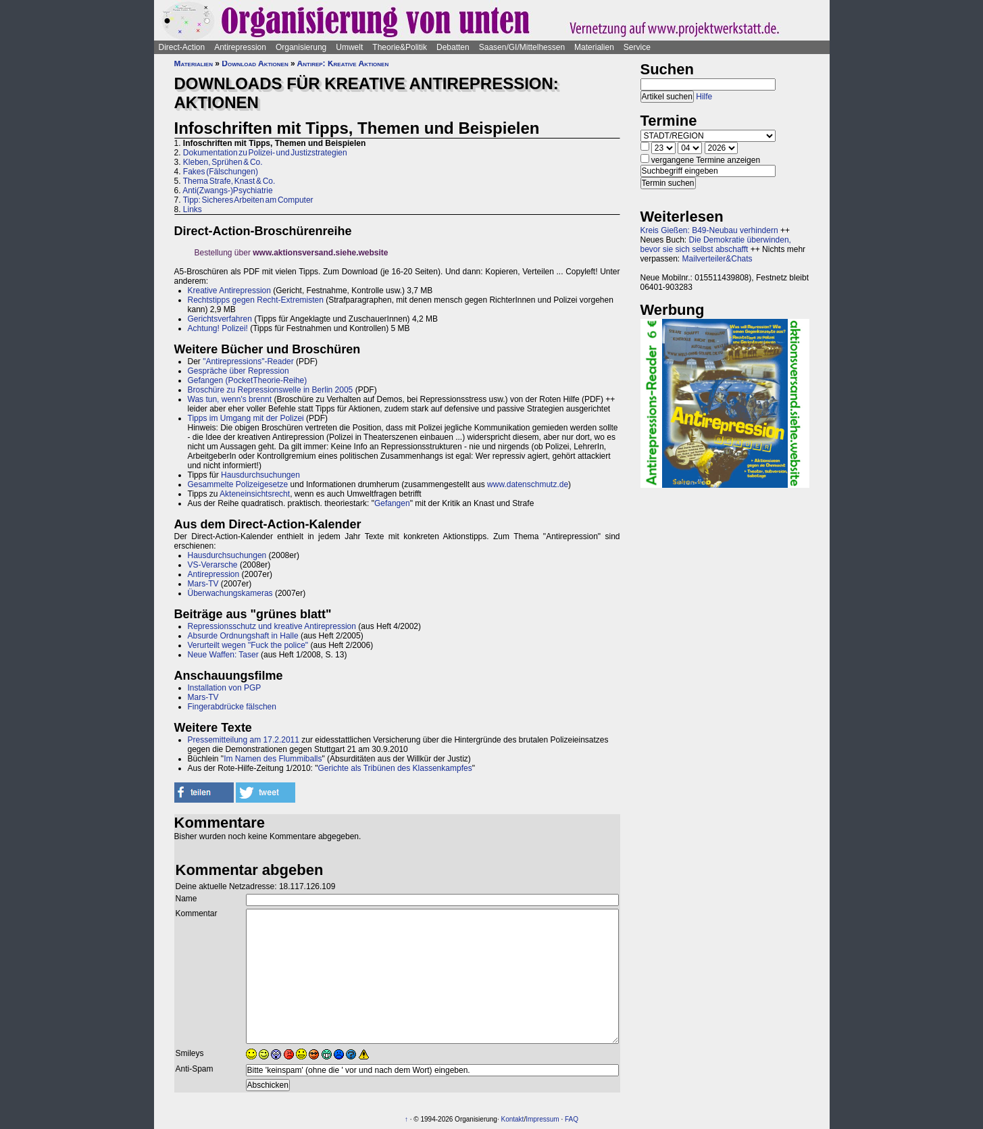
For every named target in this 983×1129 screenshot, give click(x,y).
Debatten (453, 47)
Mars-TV (203, 583)
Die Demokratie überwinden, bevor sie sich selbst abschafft (715, 244)
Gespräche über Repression (238, 371)
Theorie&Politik (399, 47)
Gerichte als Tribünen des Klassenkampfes (395, 768)
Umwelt (349, 47)
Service (637, 47)
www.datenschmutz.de (527, 484)
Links (192, 209)
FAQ (571, 1119)
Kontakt (512, 1119)
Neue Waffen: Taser (223, 654)
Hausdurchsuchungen (260, 475)
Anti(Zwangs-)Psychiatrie (227, 190)
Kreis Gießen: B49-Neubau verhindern (709, 230)
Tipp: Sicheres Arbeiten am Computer (248, 200)
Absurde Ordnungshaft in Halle (243, 636)
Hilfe (704, 96)
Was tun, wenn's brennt (230, 399)
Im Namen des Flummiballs (273, 758)
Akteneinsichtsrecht (255, 494)
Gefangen (392, 503)
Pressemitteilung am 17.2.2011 (243, 740)
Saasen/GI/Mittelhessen (522, 47)
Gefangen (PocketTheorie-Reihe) (247, 380)
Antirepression (240, 47)
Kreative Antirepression (229, 290)
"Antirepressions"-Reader (248, 361)
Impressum (542, 1119)
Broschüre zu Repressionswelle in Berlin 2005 (270, 390)
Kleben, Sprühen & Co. (223, 162)
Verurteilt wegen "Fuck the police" (248, 645)
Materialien (594, 47)
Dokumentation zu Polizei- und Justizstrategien (265, 152)
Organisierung (301, 47)
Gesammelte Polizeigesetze (238, 484)
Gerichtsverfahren (220, 319)
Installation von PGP (224, 688)
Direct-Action (182, 47)
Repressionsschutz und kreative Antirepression (272, 626)
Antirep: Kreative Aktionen (343, 63)
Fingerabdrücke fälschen (232, 706)
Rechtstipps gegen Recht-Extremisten (256, 300)
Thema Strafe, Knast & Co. (229, 181)
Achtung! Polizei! (218, 328)
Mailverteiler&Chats (717, 259)
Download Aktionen (255, 63)
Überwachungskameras (230, 593)
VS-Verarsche (213, 565)
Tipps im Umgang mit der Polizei (246, 418)
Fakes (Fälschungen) (220, 171)
